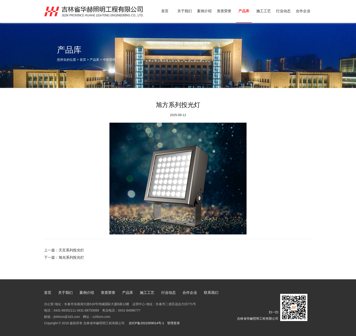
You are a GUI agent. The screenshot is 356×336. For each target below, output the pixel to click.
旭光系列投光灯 (71, 257)
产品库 (243, 11)
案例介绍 (204, 11)
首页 (164, 11)
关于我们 (184, 11)
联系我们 (211, 293)
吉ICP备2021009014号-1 (146, 323)
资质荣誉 (224, 11)
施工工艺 (263, 11)
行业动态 (283, 11)
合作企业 (303, 11)
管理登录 (173, 323)
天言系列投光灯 (71, 250)
